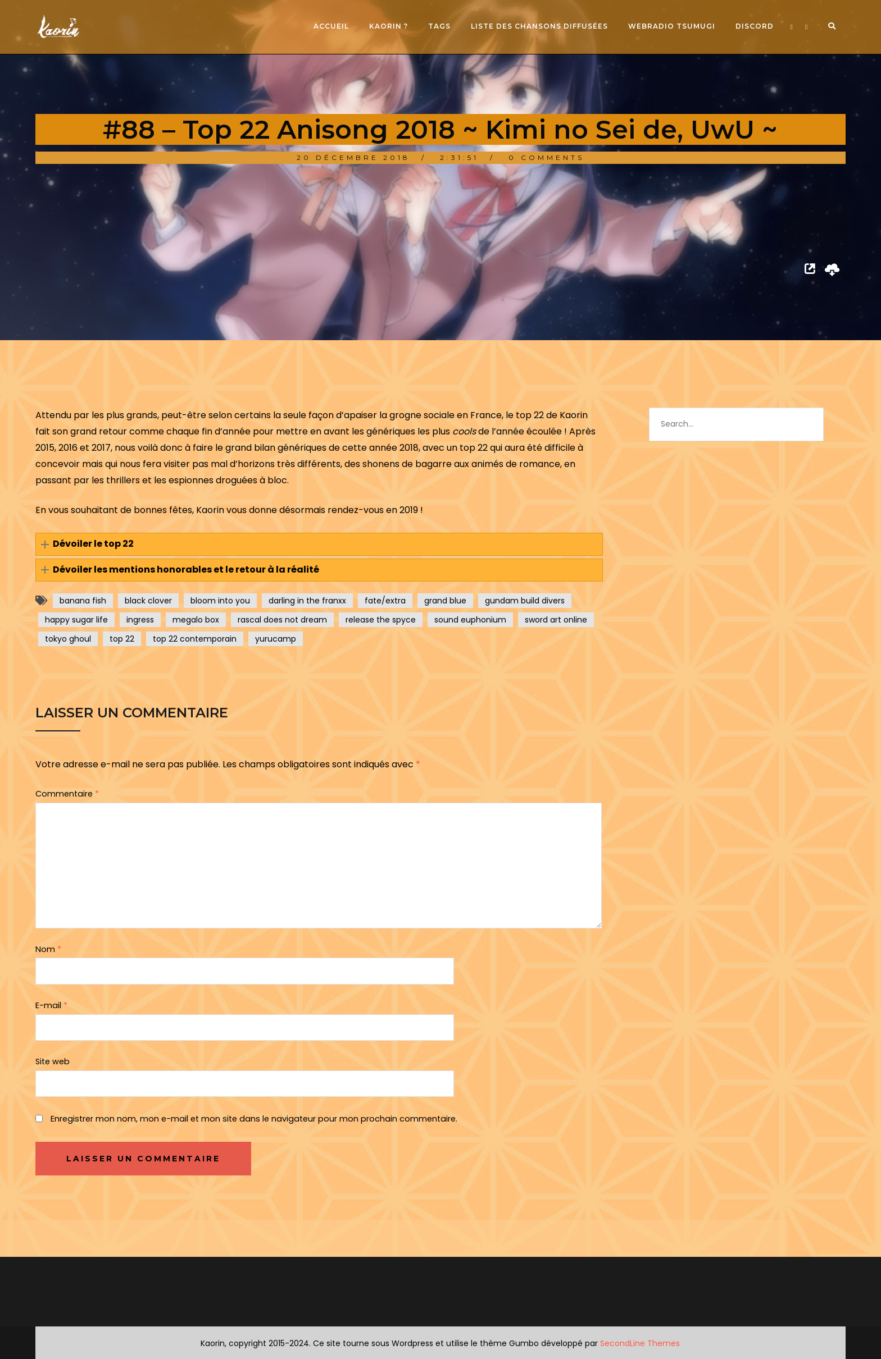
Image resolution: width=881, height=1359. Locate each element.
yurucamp (275, 638)
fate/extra (385, 600)
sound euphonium (470, 619)
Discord (754, 26)
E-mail (51, 1005)
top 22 (122, 638)
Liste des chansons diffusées (539, 26)
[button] (319, 544)
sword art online (556, 619)
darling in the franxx (307, 600)
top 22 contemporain (195, 638)
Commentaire (67, 793)
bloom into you (220, 600)
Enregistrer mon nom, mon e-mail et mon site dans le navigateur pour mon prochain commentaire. (254, 1118)
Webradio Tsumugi (671, 26)
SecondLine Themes (640, 1343)
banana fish (83, 600)
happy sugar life (76, 619)
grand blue (445, 600)
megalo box (195, 619)
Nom (48, 949)
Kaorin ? (388, 26)
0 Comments (546, 157)
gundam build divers (525, 600)
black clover (148, 600)
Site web (52, 1061)
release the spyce (381, 619)
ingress (140, 619)
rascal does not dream (282, 619)
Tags (439, 26)
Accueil (331, 26)
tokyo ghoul (68, 638)
